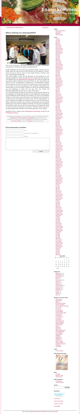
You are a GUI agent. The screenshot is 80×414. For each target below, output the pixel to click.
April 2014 (58, 140)
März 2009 (58, 222)
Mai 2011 (58, 187)
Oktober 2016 (59, 99)
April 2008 (58, 237)
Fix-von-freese (57, 398)
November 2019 (59, 49)
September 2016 (59, 101)
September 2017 (59, 84)
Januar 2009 (58, 225)
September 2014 (59, 133)
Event (57, 278)
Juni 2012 (58, 169)
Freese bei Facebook (58, 401)
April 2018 (58, 75)
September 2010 (59, 198)
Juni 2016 (58, 105)
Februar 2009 (59, 223)
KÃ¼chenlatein (59, 324)
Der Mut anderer (59, 310)
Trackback (29, 121)
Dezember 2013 (59, 145)
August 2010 (58, 199)
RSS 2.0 (29, 119)
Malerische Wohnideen (61, 330)
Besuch (19, 117)
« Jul (57, 268)
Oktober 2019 (59, 51)
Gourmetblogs (57, 406)
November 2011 (59, 179)
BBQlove (58, 302)
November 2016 (59, 98)
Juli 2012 (58, 168)
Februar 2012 (59, 175)
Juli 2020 (58, 39)
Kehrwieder (45, 27)
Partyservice (58, 286)
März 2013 (58, 157)
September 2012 (59, 165)
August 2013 (58, 151)
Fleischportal (58, 315)
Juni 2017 (58, 89)
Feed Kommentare (60, 382)
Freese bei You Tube (58, 403)
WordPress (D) (59, 376)
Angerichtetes (59, 274)
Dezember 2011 (59, 177)
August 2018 (58, 70)
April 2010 (58, 204)
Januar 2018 (58, 79)
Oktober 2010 (59, 196)
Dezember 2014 (59, 129)
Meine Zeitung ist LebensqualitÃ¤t (21, 33)
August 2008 (58, 231)
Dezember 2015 (59, 113)
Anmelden (58, 374)
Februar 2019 (59, 62)
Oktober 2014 (59, 132)
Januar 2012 (58, 176)
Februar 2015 (59, 126)
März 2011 (58, 190)
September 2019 (59, 52)
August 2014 (58, 134)
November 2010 (59, 195)
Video (57, 295)
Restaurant (58, 289)
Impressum (58, 33)
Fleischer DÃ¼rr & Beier (61, 312)
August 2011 (58, 183)
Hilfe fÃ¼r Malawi (59, 323)
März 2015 (58, 125)
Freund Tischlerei (59, 316)
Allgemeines (14, 117)
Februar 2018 (59, 78)
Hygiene (57, 281)
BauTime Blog (59, 300)
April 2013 (58, 156)
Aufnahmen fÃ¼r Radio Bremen (15, 27)
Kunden (57, 282)
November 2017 (59, 82)
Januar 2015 (58, 128)
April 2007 (58, 253)
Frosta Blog (58, 318)
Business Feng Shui (60, 304)
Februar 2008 (59, 239)
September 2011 (59, 182)
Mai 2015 (58, 122)
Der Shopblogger (59, 311)
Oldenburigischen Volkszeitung (26, 79)
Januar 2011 (58, 192)
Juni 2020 (58, 40)
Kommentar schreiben (16, 121)
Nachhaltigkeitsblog (60, 331)
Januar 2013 (58, 160)
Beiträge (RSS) (44, 411)
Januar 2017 (58, 95)
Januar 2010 (58, 208)
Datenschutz (58, 32)
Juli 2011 (58, 184)
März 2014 (58, 141)
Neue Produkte (59, 285)
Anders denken (59, 299)
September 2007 (59, 246)
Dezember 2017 (59, 80)
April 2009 (58, 221)
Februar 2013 (59, 159)
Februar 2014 (59, 142)
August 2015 (58, 118)
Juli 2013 (58, 152)
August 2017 (58, 86)
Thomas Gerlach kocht (61, 343)
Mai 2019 (58, 58)
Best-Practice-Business (61, 303)
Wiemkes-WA (37, 411)
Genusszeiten (59, 319)
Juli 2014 (58, 136)
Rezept (57, 290)
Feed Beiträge (59, 381)
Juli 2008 (58, 233)
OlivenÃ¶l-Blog (59, 334)
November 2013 (59, 146)
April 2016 (58, 107)
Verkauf (57, 293)
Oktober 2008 (59, 229)
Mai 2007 (58, 252)
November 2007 (59, 243)
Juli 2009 (58, 217)
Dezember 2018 (59, 64)
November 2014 (59, 130)
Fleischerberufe (59, 314)
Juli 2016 (58, 103)
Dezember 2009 (59, 210)
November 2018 (59, 66)
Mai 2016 (58, 106)
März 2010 (58, 206)
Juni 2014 (58, 137)
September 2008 (59, 230)
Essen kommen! (60, 9)
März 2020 (58, 44)
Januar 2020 (58, 47)
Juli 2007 (58, 249)
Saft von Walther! (59, 341)
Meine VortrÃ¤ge (59, 34)
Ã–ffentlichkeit (31, 117)
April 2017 (58, 91)
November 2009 (59, 211)
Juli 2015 (58, 120)
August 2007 (58, 248)
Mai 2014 (58, 138)
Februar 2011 (59, 191)
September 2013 (59, 149)
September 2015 (59, 117)
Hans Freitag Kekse (60, 322)
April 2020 (58, 43)
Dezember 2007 (59, 242)
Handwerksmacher (60, 320)
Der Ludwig (58, 308)
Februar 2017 (59, 94)
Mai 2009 (58, 219)
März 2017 (58, 93)
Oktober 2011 (59, 180)
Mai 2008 (58, 235)
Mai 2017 (58, 90)
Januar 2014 (58, 144)
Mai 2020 (58, 41)
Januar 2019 (58, 63)
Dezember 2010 (59, 194)
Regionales (24, 117)
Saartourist (58, 339)
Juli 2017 (58, 87)
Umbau (57, 292)
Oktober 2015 (59, 115)
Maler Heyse (58, 328)
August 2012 (58, 167)
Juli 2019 (58, 55)
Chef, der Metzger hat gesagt (62, 306)
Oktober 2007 (59, 245)
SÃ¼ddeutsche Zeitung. (12, 113)
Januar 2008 (58, 241)
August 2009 (58, 215)
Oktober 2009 (59, 212)
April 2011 (58, 188)
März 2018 (58, 76)
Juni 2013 (58, 153)
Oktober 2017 (59, 83)
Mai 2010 (58, 203)
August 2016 (58, 102)
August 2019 (58, 53)
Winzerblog (58, 345)
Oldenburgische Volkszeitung (32, 111)
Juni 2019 (58, 56)
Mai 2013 (58, 155)
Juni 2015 (58, 121)
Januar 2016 (58, 111)
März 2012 (58, 173)
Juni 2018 (58, 72)
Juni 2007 (58, 250)
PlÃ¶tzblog (58, 335)
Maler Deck (58, 327)
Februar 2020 (59, 45)
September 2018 (59, 68)
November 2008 (59, 227)
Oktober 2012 (59, 164)
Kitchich (57, 326)
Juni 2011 (58, 186)
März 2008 (58, 238)
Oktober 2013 (59, 148)
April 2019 (58, 59)
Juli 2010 (58, 200)
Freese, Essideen (59, 350)
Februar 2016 (59, 110)
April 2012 (58, 172)
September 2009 (59, 214)
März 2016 (58, 109)
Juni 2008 (58, 234)
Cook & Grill (58, 307)
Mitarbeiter (58, 284)
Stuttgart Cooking (59, 342)
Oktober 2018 (59, 67)
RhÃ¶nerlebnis (59, 338)
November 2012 (59, 163)
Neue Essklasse (59, 333)
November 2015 (59, 114)
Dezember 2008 (59, 226)
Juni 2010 (58, 202)
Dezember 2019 (59, 48)
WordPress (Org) (59, 375)
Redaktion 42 (58, 337)
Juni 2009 (58, 218)
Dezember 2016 (59, 97)
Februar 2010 (59, 207)
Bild (44, 111)
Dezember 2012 (59, 161)
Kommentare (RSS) (54, 411)
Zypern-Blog (58, 346)
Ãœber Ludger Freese (60, 30)
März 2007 (58, 254)
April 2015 (58, 124)
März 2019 (58, 60)
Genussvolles (59, 280)
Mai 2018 (58, 74)
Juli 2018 (58, 71)
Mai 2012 (58, 171)
